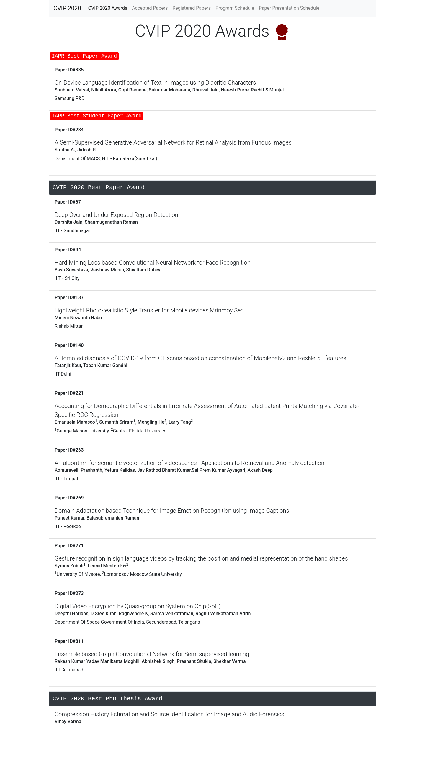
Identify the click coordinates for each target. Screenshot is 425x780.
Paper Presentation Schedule (289, 8)
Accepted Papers (151, 7)
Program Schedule (234, 8)
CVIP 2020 (67, 8)
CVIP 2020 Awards (109, 7)
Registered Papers (191, 8)
